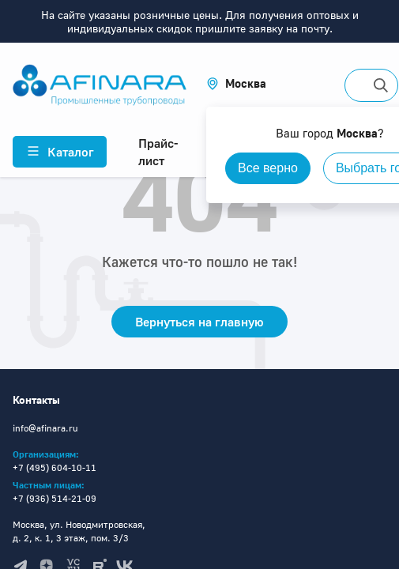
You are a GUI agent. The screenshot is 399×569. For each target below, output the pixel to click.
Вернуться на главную (199, 322)
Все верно (268, 168)
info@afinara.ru (45, 428)
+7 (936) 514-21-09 (54, 498)
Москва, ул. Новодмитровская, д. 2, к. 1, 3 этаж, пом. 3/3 (79, 531)
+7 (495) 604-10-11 (54, 467)
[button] (236, 83)
